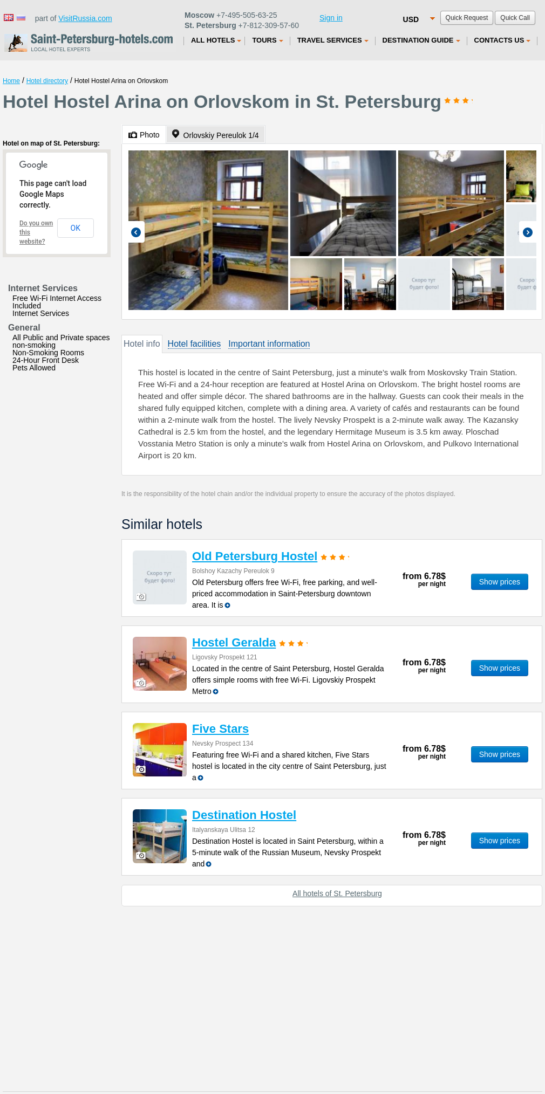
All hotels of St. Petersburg (337, 893)
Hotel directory (47, 81)
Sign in (331, 17)
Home (11, 81)
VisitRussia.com (85, 18)
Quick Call (515, 18)
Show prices (499, 581)
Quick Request (467, 18)
